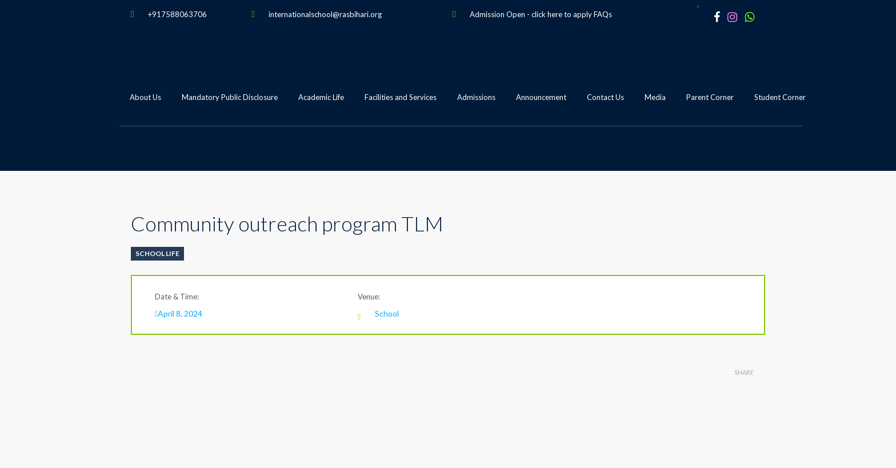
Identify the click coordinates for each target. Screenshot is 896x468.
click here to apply (561, 14)
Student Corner (780, 97)
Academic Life (321, 97)
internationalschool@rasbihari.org (325, 14)
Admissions (476, 97)
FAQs (603, 14)
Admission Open (497, 14)
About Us (145, 97)
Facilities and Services (401, 97)
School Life (157, 253)
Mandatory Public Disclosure (230, 97)
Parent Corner (710, 97)
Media (655, 97)
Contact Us (605, 97)
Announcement (541, 97)
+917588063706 (177, 14)
